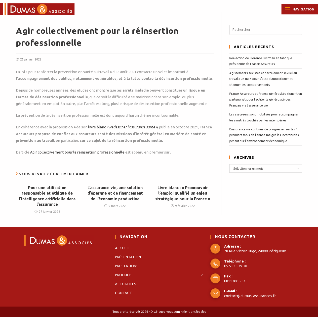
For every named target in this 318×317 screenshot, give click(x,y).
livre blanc (123, 127)
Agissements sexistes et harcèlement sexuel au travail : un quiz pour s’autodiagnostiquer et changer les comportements (263, 78)
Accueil (122, 248)
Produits (159, 275)
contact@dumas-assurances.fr (250, 296)
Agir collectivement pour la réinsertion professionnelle (77, 152)
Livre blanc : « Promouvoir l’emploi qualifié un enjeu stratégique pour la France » (182, 193)
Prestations (127, 266)
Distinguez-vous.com (165, 311)
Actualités (125, 284)
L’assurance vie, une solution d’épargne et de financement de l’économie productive (115, 193)
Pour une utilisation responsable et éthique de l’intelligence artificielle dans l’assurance (47, 196)
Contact (123, 293)
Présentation (128, 257)
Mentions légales (194, 311)
